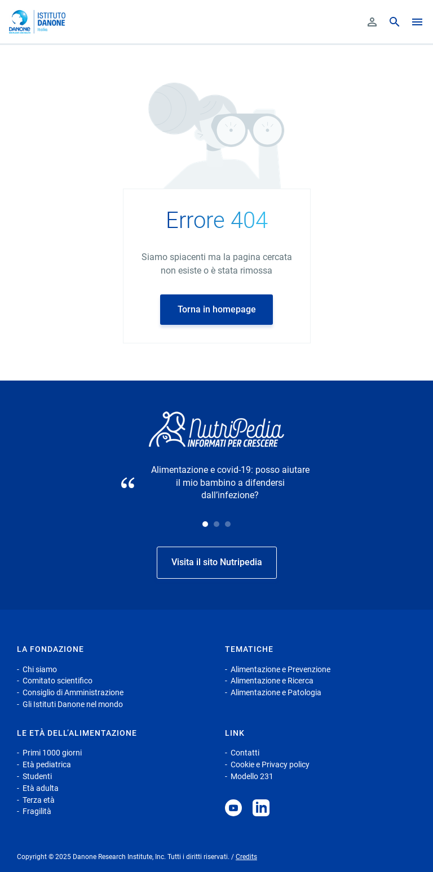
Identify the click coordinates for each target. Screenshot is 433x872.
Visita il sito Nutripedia (216, 562)
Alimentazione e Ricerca (272, 680)
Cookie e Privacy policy (270, 764)
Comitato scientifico (57, 680)
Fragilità (37, 811)
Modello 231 (252, 776)
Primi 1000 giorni (52, 752)
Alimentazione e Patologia (276, 692)
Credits (246, 857)
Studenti (37, 776)
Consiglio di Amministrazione (73, 692)
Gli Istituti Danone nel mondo (73, 704)
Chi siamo (40, 669)
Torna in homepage (217, 309)
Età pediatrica (47, 764)
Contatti (245, 752)
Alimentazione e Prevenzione (280, 669)
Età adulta (41, 788)
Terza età (39, 799)
